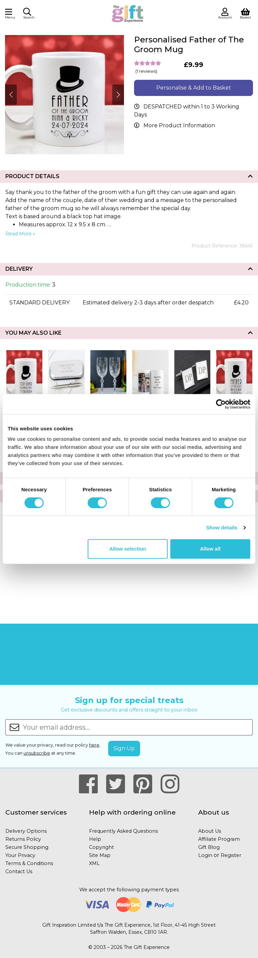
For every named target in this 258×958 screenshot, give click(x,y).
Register (231, 855)
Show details (222, 527)
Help (95, 839)
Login (205, 855)
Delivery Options (26, 831)
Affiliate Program (219, 839)
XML (94, 863)
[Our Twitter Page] (118, 784)
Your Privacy (20, 855)
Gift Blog (209, 847)
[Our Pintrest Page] (145, 784)
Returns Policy (23, 839)
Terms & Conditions (29, 863)
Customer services (36, 812)
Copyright (101, 847)
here (94, 745)
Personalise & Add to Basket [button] (193, 88)
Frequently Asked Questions (123, 831)
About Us (209, 831)
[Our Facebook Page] (91, 784)
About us (213, 812)
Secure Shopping (26, 847)
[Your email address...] (138, 727)
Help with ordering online (132, 812)
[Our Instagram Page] (170, 784)
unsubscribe (37, 753)
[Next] (11, 95)
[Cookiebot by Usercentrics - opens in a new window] (220, 404)
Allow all (210, 549)
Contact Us (18, 871)
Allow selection (128, 549)
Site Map (100, 855)
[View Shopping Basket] (245, 13)
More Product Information (179, 125)
